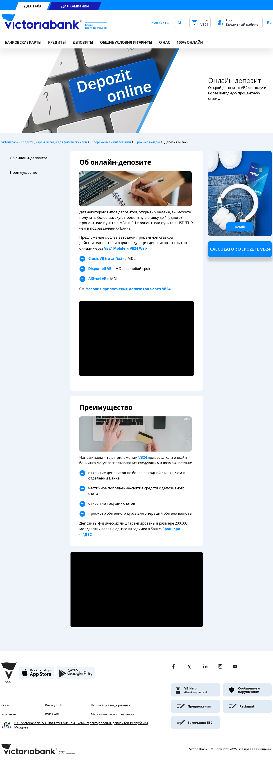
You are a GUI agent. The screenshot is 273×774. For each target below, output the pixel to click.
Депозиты (83, 42)
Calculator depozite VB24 (240, 249)
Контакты (160, 22)
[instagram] (220, 667)
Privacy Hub (53, 705)
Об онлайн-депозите (29, 158)
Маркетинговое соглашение (112, 714)
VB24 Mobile (114, 248)
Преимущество (23, 172)
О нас (5, 705)
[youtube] (235, 667)
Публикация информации (110, 705)
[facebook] (173, 667)
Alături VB (97, 278)
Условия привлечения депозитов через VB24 (128, 289)
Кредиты (57, 42)
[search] (179, 22)
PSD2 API (52, 714)
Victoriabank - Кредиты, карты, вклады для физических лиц (44, 142)
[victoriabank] (195, 689)
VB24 (245, 87)
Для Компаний (75, 6)
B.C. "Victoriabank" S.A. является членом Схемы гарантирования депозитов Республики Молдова (81, 725)
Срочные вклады (147, 142)
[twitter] (189, 667)
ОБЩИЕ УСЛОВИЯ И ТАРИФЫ (126, 42)
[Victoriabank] (54, 22)
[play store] (76, 675)
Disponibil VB (99, 268)
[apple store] (36, 675)
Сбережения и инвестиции (111, 142)
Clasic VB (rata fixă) (106, 258)
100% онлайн (190, 42)
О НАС (164, 42)
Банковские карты (23, 42)
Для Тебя (32, 6)
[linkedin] (205, 667)
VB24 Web (138, 248)
